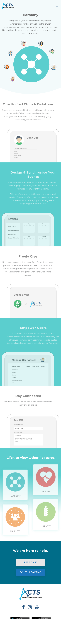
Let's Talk (30, 562)
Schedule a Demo (30, 572)
